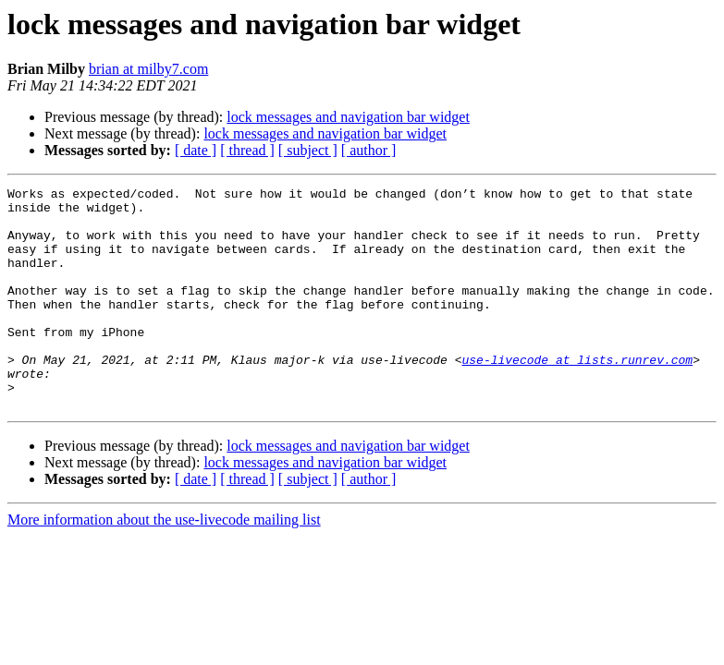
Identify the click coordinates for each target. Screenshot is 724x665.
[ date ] (195, 150)
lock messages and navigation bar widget (348, 117)
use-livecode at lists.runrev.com (577, 395)
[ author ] (369, 150)
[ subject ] (307, 150)
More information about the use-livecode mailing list (164, 564)
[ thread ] (247, 150)
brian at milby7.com (148, 69)
